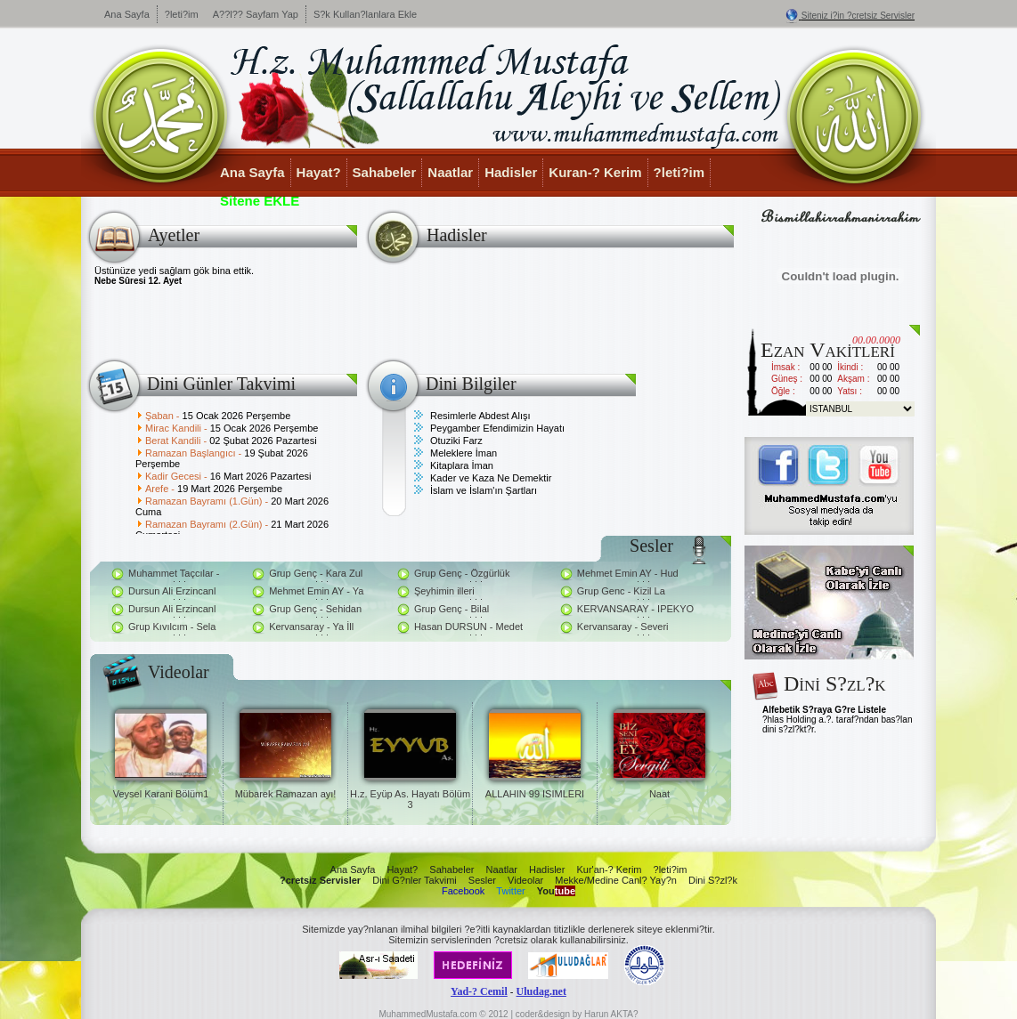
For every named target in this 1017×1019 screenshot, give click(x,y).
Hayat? (319, 172)
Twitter (510, 891)
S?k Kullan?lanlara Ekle (365, 14)
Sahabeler (385, 172)
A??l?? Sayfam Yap (255, 14)
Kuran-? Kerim (595, 172)
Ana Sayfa (127, 14)
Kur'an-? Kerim (608, 869)
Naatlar (450, 172)
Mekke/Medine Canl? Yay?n (616, 880)
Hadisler (510, 172)
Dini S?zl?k (712, 880)
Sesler (482, 880)
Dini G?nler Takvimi (414, 880)
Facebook (463, 891)
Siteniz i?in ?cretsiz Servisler (858, 15)
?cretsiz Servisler (320, 880)
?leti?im (182, 14)
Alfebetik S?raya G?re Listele (824, 710)
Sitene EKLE (259, 200)
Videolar (525, 880)
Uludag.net (541, 991)
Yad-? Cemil (479, 991)
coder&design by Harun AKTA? (577, 1014)
